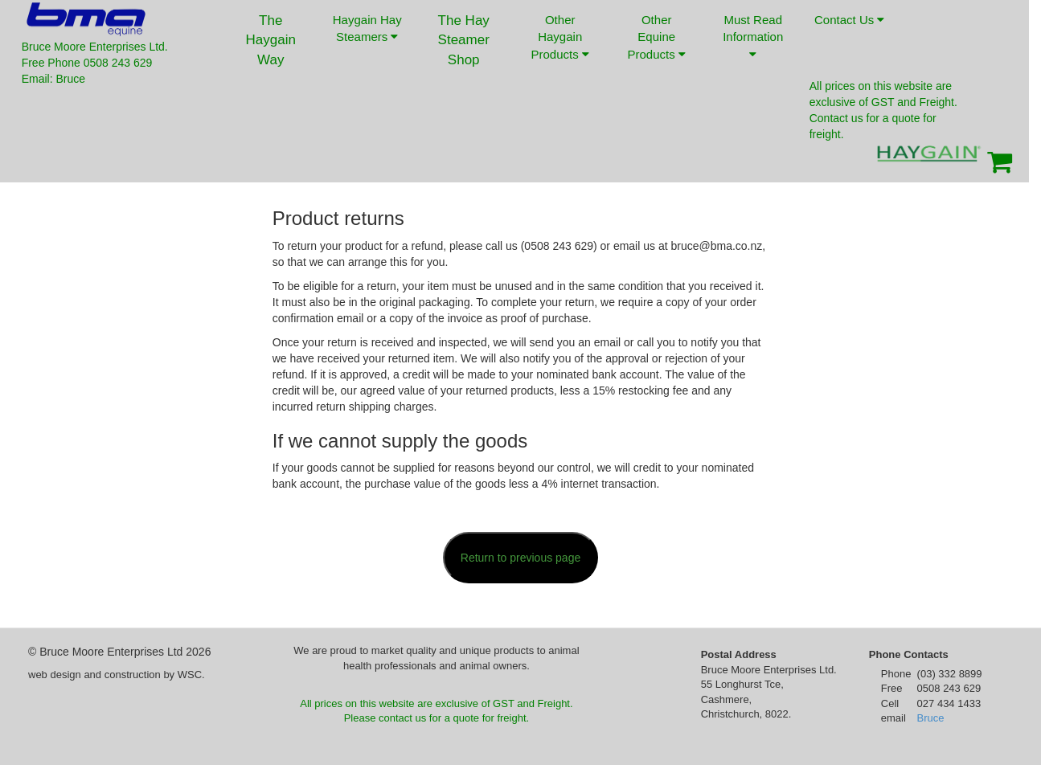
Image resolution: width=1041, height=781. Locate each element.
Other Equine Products (657, 37)
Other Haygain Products (560, 37)
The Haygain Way (271, 40)
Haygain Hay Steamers (367, 28)
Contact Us (849, 32)
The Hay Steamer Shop (464, 40)
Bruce (931, 718)
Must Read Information (753, 36)
